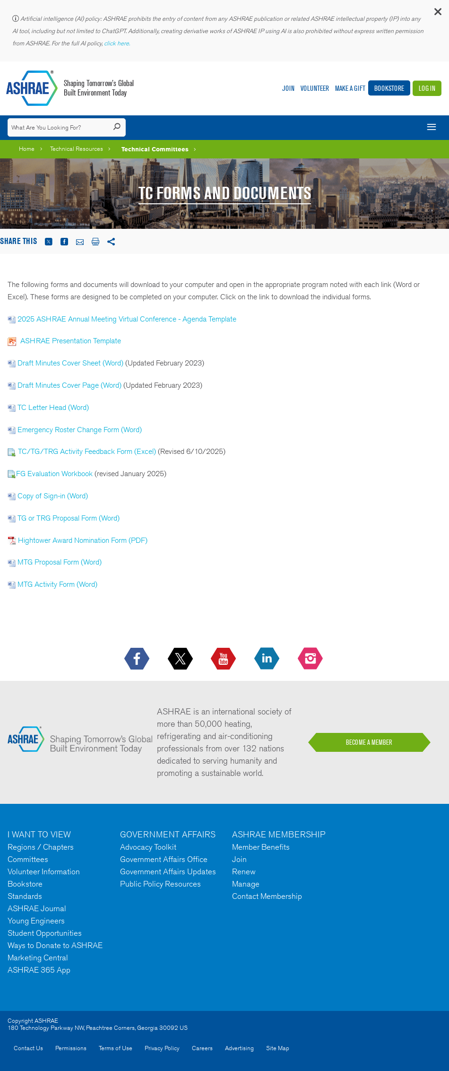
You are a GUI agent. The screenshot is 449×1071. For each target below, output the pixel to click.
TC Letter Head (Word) (53, 407)
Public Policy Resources (160, 883)
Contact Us (28, 1048)
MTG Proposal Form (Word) (59, 561)
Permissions (70, 1048)
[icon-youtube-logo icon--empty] (224, 659)
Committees (28, 859)
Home (27, 149)
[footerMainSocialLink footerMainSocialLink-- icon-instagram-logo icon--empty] (311, 659)
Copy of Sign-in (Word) (52, 495)
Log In (427, 88)
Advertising (239, 1048)
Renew (244, 871)
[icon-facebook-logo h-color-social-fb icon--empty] (138, 659)
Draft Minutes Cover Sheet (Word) (70, 362)
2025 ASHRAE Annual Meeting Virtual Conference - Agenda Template (126, 318)
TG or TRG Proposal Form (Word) (68, 518)
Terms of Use (115, 1048)
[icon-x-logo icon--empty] (181, 659)
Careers (202, 1048)
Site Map (277, 1048)
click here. (117, 43)
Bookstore (389, 88)
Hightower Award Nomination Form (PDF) (82, 540)
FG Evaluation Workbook (54, 473)
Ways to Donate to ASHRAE (55, 945)
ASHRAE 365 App (39, 970)
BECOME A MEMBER (369, 742)
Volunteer (315, 88)
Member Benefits (261, 847)
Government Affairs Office (163, 859)
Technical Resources (76, 149)
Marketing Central (38, 957)
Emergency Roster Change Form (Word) (79, 429)
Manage (245, 883)
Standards (25, 896)
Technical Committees (155, 149)
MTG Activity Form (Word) (57, 584)
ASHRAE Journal (37, 908)
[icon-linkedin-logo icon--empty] (268, 659)
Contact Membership (267, 896)
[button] (437, 13)
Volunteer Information (44, 871)
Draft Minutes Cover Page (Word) (69, 385)
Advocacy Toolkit (148, 847)
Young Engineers (36, 920)
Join (288, 88)
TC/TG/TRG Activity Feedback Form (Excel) (88, 451)
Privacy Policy (162, 1048)
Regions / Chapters (41, 847)
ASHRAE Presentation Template (70, 340)
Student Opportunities (45, 933)
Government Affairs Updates (168, 871)
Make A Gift (350, 88)
